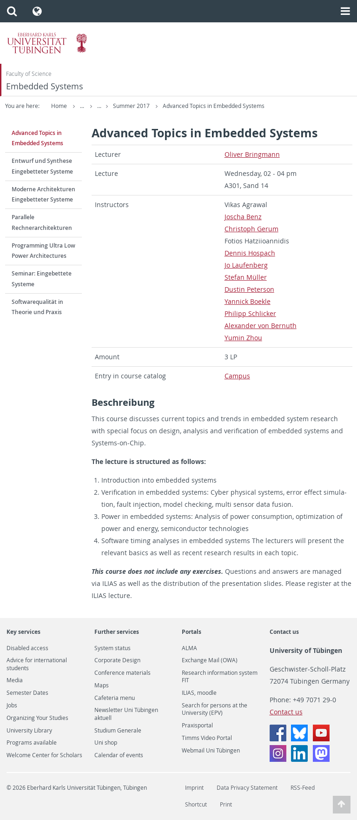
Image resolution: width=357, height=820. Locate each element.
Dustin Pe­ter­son (249, 289)
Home (59, 106)
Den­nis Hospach (250, 253)
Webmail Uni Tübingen (211, 750)
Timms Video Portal (207, 738)
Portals (191, 632)
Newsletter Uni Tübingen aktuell (126, 713)
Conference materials (122, 673)
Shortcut (196, 804)
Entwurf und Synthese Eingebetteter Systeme (42, 166)
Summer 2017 (166, 106)
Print (226, 804)
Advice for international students (37, 664)
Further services (116, 632)
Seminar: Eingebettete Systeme (42, 278)
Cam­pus (237, 375)
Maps (101, 685)
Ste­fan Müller (246, 277)
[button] (12, 11)
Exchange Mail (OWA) (210, 660)
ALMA (189, 648)
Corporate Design (117, 660)
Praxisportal (197, 725)
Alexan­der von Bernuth (261, 325)
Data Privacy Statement (247, 788)
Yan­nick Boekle (248, 301)
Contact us (284, 632)
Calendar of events (118, 755)
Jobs (12, 705)
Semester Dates (27, 693)
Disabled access (27, 648)
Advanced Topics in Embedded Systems (248, 106)
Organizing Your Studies (37, 718)
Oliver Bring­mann (252, 154)
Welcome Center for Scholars (44, 755)
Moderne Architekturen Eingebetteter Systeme (43, 194)
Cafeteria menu (114, 698)
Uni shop (105, 742)
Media (15, 680)
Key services (23, 632)
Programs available (32, 742)
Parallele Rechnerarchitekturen (42, 222)
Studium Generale (117, 730)
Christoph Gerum (251, 228)
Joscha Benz (243, 216)
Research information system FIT (220, 676)
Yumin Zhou (243, 337)
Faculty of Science (29, 74)
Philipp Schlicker (250, 313)
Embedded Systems (44, 86)
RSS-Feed (303, 788)
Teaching (123, 106)
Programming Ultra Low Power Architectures (43, 251)
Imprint (194, 788)
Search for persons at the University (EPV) (214, 709)
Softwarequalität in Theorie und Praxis (37, 307)
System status (112, 648)
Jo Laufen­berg (246, 265)
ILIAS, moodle (199, 693)
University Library (29, 730)
